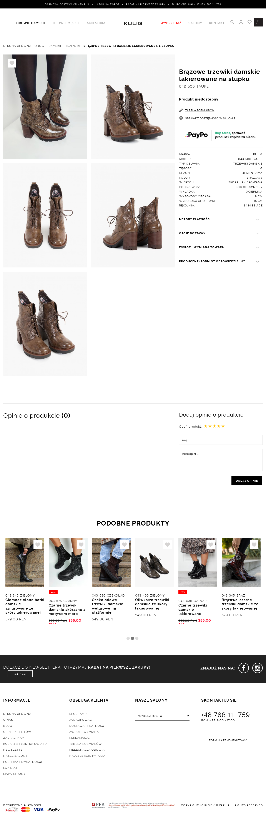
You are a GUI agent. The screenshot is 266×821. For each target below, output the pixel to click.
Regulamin (78, 714)
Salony (195, 23)
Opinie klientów (17, 732)
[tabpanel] (24, 587)
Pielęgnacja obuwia (87, 750)
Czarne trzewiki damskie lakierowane (192, 610)
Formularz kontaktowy (228, 741)
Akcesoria (96, 23)
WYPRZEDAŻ (171, 23)
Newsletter (14, 750)
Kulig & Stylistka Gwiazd (25, 744)
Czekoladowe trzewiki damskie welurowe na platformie (107, 607)
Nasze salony (15, 756)
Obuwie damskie (31, 23)
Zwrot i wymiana (84, 732)
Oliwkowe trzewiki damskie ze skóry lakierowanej (152, 604)
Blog (7, 727)
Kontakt (217, 23)
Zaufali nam (14, 738)
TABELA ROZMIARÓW (196, 110)
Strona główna (17, 714)
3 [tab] (136, 639)
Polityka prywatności (22, 762)
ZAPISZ (20, 674)
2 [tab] (132, 639)
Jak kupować (80, 720)
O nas (8, 720)
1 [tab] (128, 639)
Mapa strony (14, 774)
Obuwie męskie (66, 23)
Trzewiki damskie (248, 163)
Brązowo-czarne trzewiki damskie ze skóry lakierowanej (240, 604)
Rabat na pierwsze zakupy (146, 4)
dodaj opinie (247, 481)
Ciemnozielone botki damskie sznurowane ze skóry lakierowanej (24, 607)
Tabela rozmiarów (85, 744)
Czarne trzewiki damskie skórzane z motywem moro (67, 610)
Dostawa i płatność (86, 727)
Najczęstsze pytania (87, 756)
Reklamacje (79, 738)
